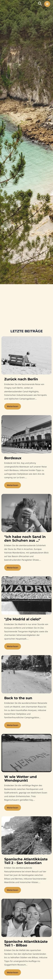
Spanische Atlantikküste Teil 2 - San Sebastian (26, 861)
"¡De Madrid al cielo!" (22, 619)
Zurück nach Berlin (21, 379)
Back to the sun (18, 698)
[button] (40, 4)
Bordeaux (12, 458)
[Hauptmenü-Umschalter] (47, 4)
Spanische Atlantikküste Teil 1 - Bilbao (26, 943)
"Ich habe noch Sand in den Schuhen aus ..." (25, 538)
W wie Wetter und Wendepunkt (20, 778)
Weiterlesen (12, 406)
